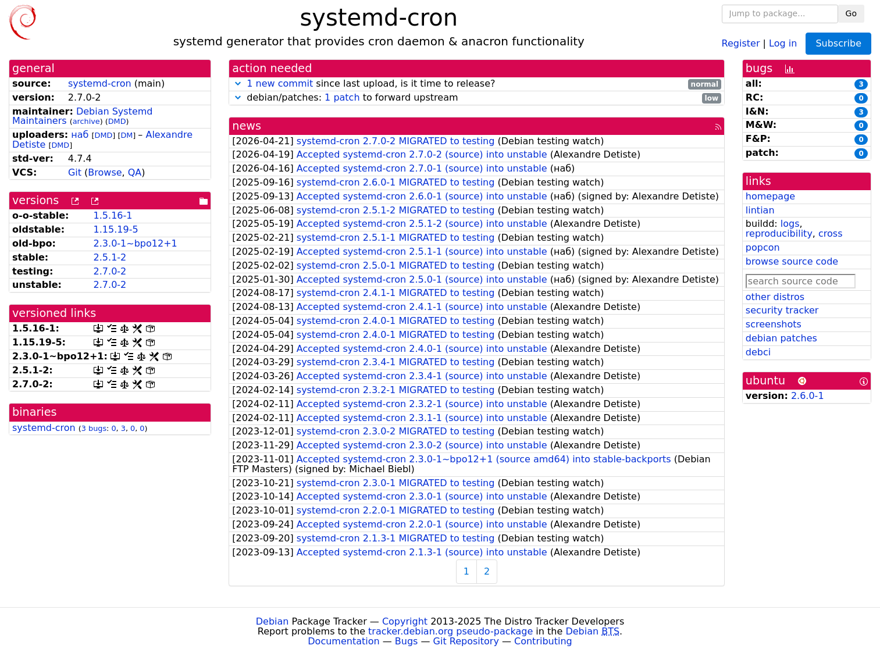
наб (79, 134)
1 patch (342, 97)
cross (830, 233)
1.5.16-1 (113, 215)
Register (741, 42)
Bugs (406, 641)
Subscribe (838, 43)
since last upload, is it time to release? (476, 84)
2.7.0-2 (110, 271)
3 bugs (93, 428)
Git (74, 172)
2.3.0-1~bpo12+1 (135, 243)
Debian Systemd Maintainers (82, 116)
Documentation (343, 641)
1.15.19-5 (116, 229)
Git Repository (466, 641)
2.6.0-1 (807, 395)
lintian (760, 210)
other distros (775, 296)
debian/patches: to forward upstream (476, 98)
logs (790, 223)
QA (135, 172)
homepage (770, 196)
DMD (117, 121)
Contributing (543, 641)
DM (126, 135)
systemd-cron (99, 83)
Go (851, 13)
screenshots (773, 324)
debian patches (781, 338)
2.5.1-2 (110, 257)
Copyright (404, 621)
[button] (238, 83)
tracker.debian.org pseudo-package (450, 631)
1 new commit (280, 83)
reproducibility (779, 233)
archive (86, 121)
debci (758, 352)
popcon (763, 247)
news (246, 126)
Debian (272, 621)
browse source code (792, 261)
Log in (783, 42)
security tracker (782, 310)
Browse (105, 172)
